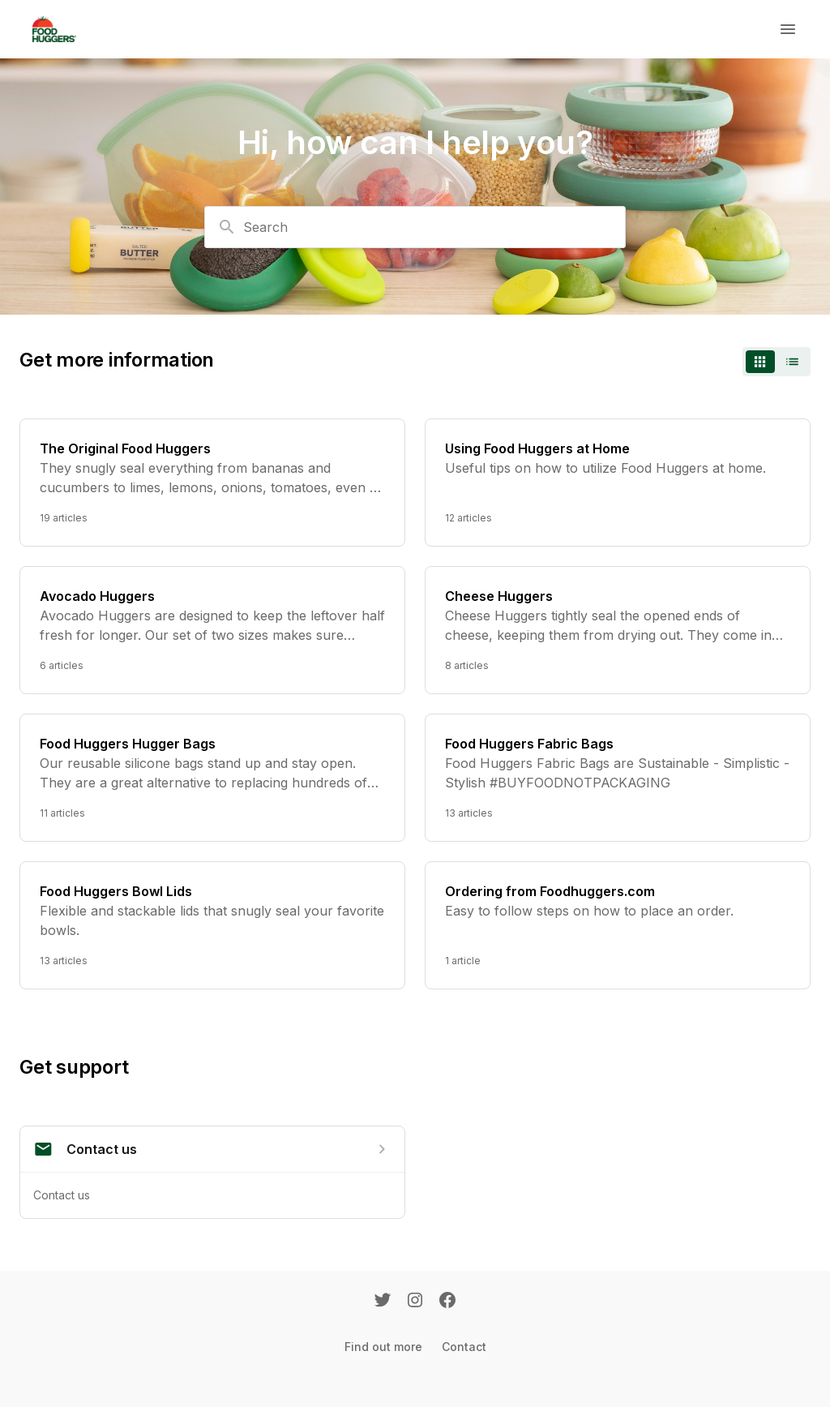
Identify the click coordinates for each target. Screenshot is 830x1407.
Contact (464, 1346)
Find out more (383, 1346)
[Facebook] (447, 1301)
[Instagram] (415, 1301)
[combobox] (415, 227)
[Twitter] (382, 1301)
